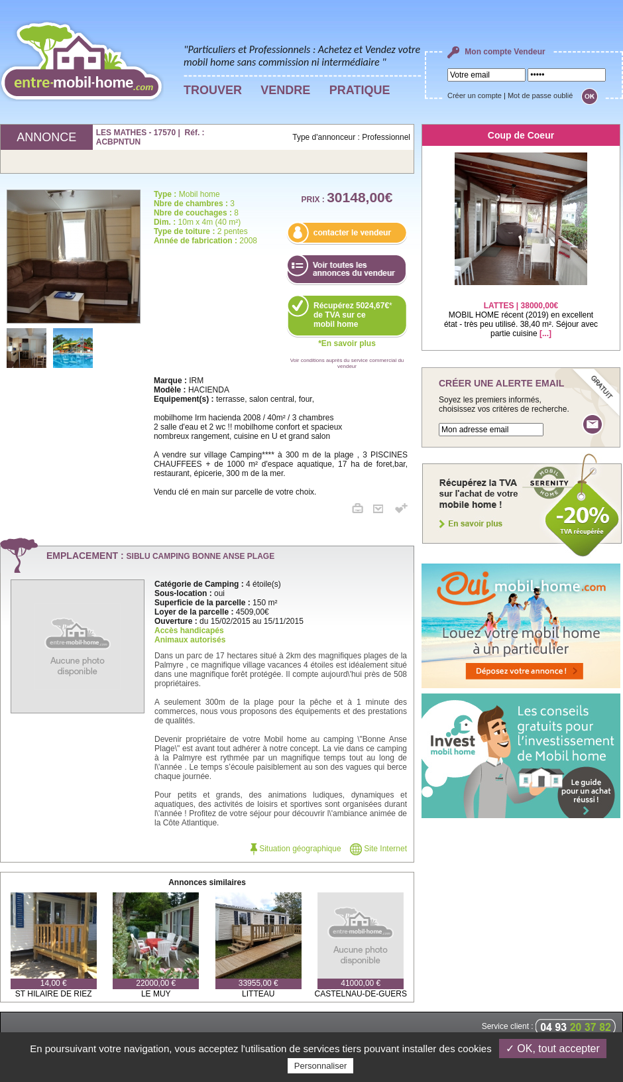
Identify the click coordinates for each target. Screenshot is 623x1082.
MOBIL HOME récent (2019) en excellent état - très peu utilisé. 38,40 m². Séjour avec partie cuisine (521, 311)
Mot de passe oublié (540, 95)
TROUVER (213, 90)
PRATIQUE (359, 90)
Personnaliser (320, 1066)
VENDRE (285, 90)
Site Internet (378, 848)
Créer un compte (474, 95)
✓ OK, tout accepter (553, 1048)
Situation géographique (296, 848)
